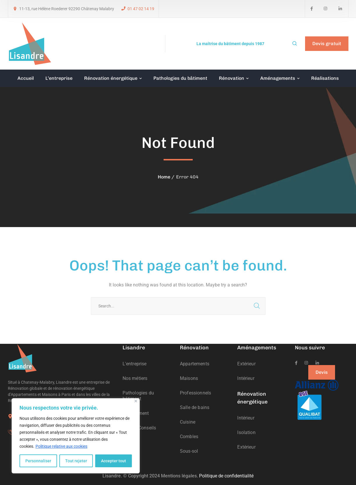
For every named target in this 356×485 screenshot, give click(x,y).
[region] (76, 435)
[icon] (311, 9)
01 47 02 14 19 (140, 8)
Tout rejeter (76, 461)
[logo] (30, 43)
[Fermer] (135, 401)
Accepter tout (113, 461)
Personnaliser (38, 461)
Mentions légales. (179, 476)
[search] (294, 43)
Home (164, 177)
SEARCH (256, 306)
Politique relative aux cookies (61, 446)
